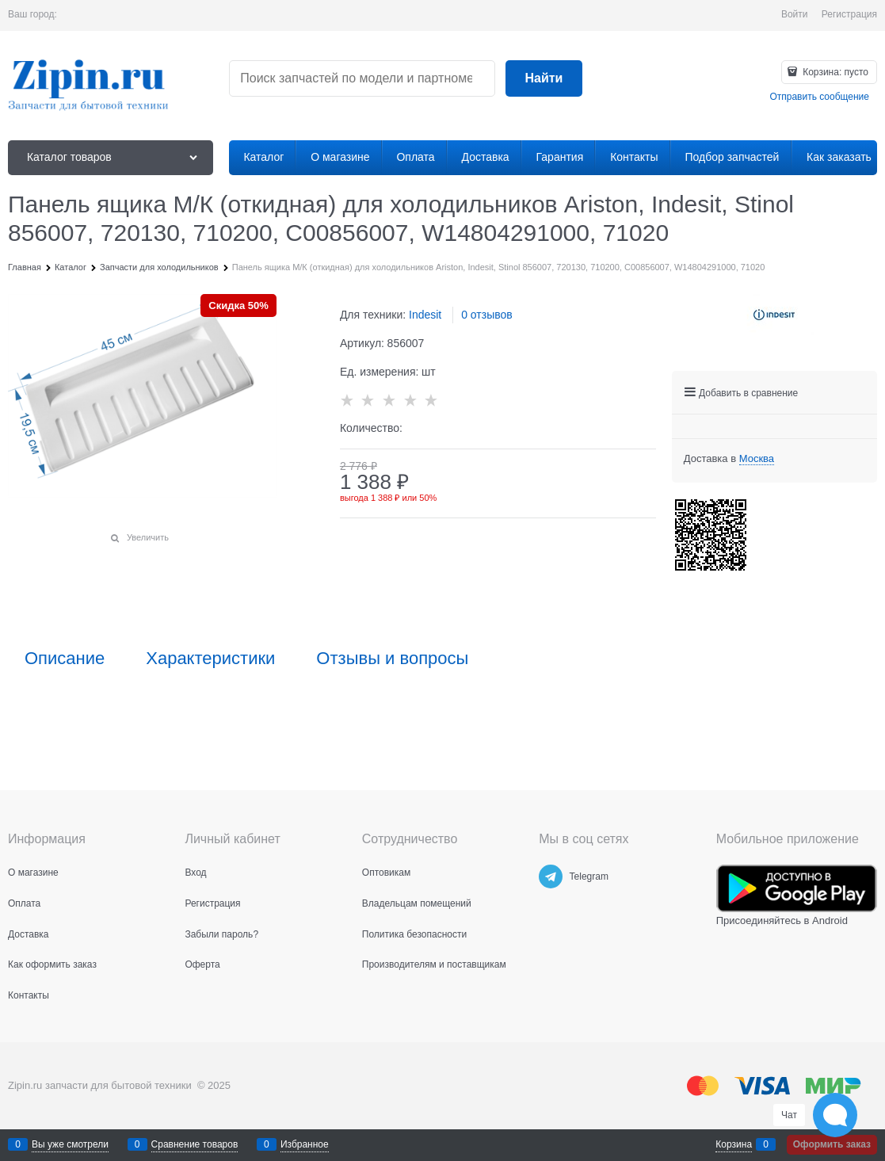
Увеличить (148, 537)
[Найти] (543, 78)
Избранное (304, 1144)
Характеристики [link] (210, 658)
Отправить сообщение (819, 96)
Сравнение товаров (194, 1144)
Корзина (733, 1144)
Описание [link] (65, 658)
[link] (756, 459)
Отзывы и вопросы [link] (392, 658)
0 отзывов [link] (487, 314)
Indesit (425, 314)
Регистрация (849, 14)
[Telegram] (551, 876)
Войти (794, 14)
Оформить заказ (832, 1144)
